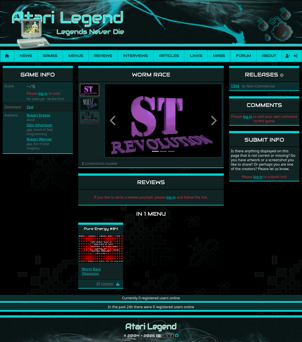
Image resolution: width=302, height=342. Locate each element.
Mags (219, 55)
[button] (113, 120)
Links (196, 55)
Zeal (30, 107)
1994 (235, 86)
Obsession (90, 273)
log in (43, 93)
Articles (169, 55)
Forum (243, 55)
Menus (75, 55)
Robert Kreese (38, 115)
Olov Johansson (39, 125)
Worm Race (91, 269)
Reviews (103, 55)
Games (50, 55)
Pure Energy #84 (101, 228)
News (26, 55)
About (269, 55)
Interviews (135, 55)
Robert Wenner (39, 139)
